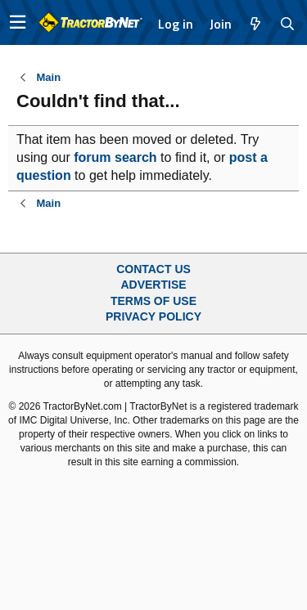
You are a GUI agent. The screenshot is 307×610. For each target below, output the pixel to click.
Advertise (153, 284)
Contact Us (153, 269)
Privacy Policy (153, 316)
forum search (115, 157)
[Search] (288, 24)
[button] (17, 22)
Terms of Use (153, 300)
